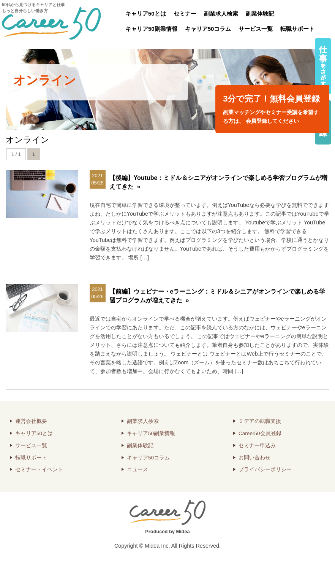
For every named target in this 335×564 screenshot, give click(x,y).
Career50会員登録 (260, 433)
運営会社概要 (31, 421)
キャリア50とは (145, 13)
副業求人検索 (221, 13)
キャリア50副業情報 (151, 28)
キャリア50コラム (208, 28)
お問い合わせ (254, 458)
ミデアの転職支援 (260, 421)
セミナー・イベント (39, 469)
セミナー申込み (257, 445)
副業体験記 (260, 13)
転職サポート (297, 28)
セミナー (185, 13)
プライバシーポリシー (265, 469)
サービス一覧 (256, 28)
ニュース (137, 469)
